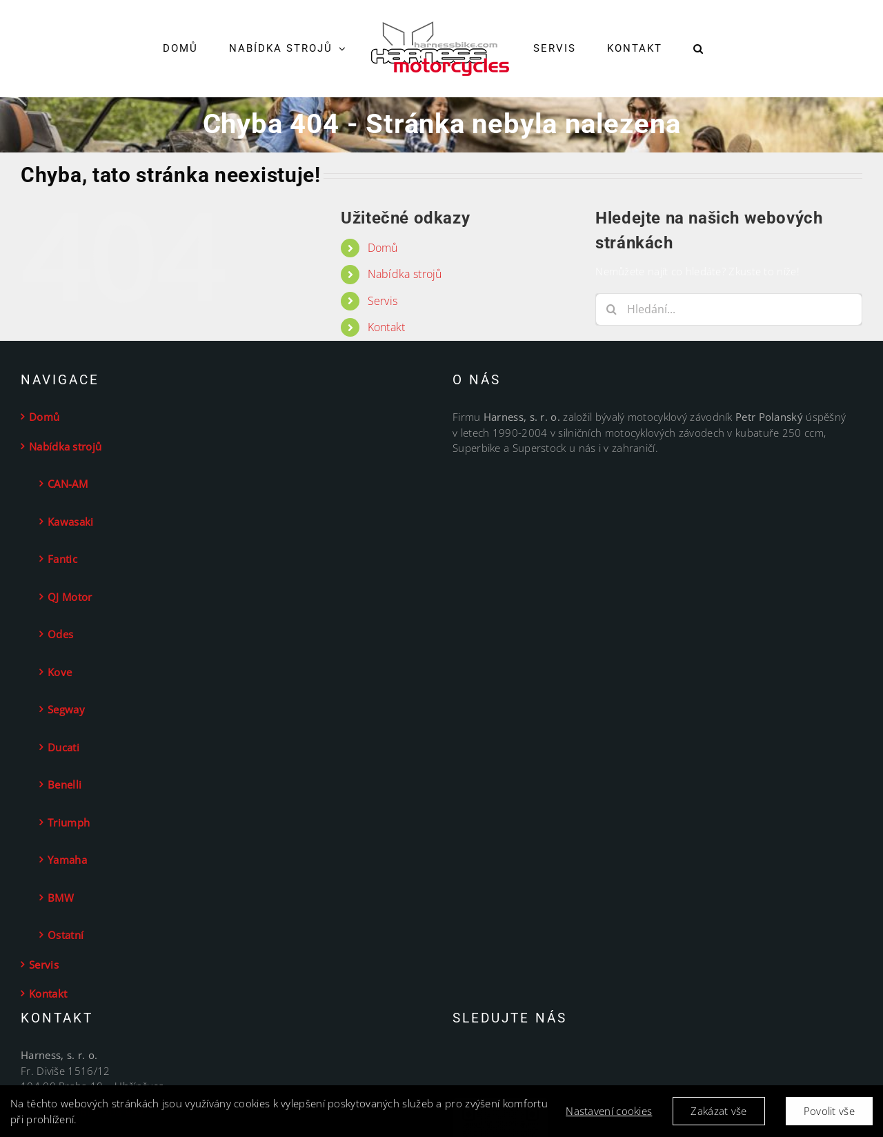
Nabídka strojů (405, 273)
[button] (698, 49)
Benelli (64, 784)
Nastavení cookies (609, 1113)
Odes (60, 634)
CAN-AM (68, 484)
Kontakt (387, 327)
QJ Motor (70, 597)
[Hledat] (611, 309)
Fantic (62, 559)
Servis (383, 300)
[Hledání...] (729, 309)
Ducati (63, 747)
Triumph (69, 822)
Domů (383, 247)
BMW (61, 897)
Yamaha (67, 860)
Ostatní (65, 935)
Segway (66, 709)
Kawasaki (70, 521)
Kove (60, 672)
